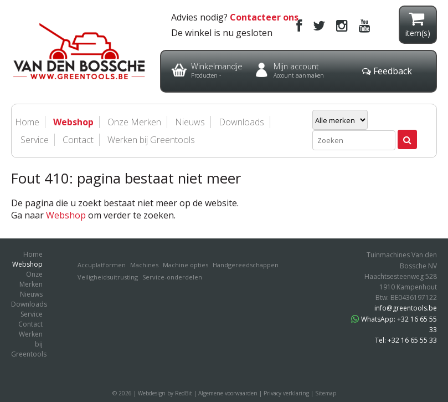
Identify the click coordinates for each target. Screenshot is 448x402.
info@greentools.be (405, 308)
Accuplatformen (102, 265)
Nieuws (31, 294)
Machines (144, 265)
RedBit (183, 393)
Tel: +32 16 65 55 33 (406, 340)
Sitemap (325, 393)
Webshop (66, 215)
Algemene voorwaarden (228, 393)
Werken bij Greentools (151, 140)
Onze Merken (31, 279)
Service (34, 140)
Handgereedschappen (246, 265)
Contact (78, 140)
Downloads (241, 122)
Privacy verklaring (286, 393)
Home (33, 254)
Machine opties (185, 265)
